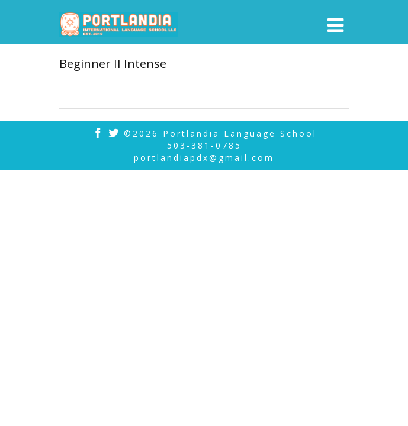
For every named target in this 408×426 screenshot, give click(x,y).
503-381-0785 (204, 145)
